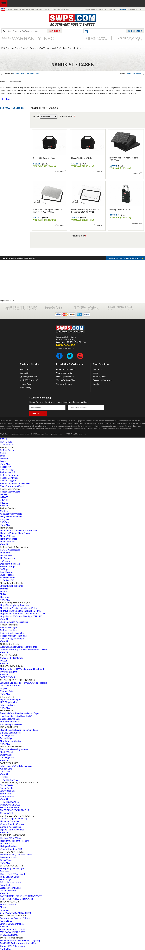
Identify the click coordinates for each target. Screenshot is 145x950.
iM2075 (4, 497)
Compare (59, 171)
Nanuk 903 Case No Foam (44, 158)
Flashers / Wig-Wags (10, 837)
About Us (112, 9)
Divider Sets (6, 555)
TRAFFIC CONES (9, 779)
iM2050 (4, 494)
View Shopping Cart (64, 373)
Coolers (4, 511)
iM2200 (4, 502)
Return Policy (25, 387)
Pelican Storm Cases (10, 491)
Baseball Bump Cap (10, 718)
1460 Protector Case (10, 48)
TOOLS (4, 776)
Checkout (134, 31)
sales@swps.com (30, 376)
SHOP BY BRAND (9, 807)
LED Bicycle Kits (8, 702)
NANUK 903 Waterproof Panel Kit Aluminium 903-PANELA (47, 210)
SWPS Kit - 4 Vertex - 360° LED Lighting (20, 940)
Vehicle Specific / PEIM (11, 849)
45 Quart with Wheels (11, 513)
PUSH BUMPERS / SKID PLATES (16, 898)
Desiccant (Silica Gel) (10, 563)
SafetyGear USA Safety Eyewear (16, 765)
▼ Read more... (6, 99)
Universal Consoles (9, 821)
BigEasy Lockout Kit (10, 732)
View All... (5, 463)
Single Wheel (6, 752)
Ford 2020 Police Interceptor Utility (18, 943)
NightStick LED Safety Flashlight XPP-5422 (22, 616)
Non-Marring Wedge (10, 740)
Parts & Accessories (10, 549)
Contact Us (101, 9)
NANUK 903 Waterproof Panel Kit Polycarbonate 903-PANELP (85, 210)
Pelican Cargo (7, 469)
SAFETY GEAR (7, 677)
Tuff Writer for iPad (10, 685)
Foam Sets (5, 552)
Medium (4, 458)
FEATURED (6, 441)
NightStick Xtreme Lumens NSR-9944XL (20, 610)
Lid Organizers (7, 558)
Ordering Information (65, 369)
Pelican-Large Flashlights (12, 638)
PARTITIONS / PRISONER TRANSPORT (21, 896)
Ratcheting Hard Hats (11, 724)
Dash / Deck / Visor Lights (13, 873)
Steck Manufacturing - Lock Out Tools (19, 729)
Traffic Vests (6, 785)
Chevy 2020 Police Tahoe (12, 945)
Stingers (4, 588)
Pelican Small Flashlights (12, 632)
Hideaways (5, 879)
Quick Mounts (7, 574)
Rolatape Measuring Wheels (14, 749)
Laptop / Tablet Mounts (12, 829)
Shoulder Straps (8, 566)
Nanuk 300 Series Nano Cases (22, 73)
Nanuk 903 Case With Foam (83, 158)
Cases (95, 373)
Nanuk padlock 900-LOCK (120, 209)
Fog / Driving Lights (10, 876)
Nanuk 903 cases (8, 535)
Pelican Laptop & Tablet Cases (15, 483)
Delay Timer (6, 860)
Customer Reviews (64, 384)
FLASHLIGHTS (7, 577)
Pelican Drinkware (9, 477)
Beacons (4, 871)
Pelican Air (5, 466)
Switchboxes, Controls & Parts (15, 918)
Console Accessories (10, 826)
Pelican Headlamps (9, 630)
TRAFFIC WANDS (9, 801)
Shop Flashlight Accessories (14, 621)
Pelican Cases (7, 450)
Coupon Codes (89, 9)
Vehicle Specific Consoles (12, 824)
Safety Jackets (7, 790)
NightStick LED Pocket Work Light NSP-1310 (23, 613)
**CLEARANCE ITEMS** (12, 932)
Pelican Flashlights (9, 627)
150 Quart (5, 522)
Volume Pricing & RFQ (65, 380)
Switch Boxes (6, 921)
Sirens (3, 907)
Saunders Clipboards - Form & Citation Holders (23, 682)
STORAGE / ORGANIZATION (15, 912)
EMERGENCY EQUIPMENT (14, 810)
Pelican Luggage (8, 480)
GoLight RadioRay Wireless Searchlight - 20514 (24, 649)
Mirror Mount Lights (10, 882)
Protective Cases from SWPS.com (35, 48)
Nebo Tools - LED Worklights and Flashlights (22, 668)
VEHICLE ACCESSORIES (12, 929)
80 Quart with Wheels (11, 516)
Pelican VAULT (7, 472)
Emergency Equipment (102, 380)
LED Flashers (6, 843)
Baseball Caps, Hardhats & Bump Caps (19, 713)
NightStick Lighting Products (14, 605)
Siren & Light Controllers (12, 923)
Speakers (4, 909)
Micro (3, 452)
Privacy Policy (26, 384)
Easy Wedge (6, 738)
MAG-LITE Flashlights (11, 657)
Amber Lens (6, 768)
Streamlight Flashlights (11, 585)
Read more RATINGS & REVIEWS (123, 258)
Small (2, 455)
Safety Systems (7, 704)
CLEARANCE (7, 444)
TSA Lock (5, 560)
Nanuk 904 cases (130, 73)
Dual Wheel (6, 754)
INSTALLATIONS (9, 934)
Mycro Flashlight (8, 671)
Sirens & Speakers (9, 904)
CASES (3, 439)
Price (4, 115)
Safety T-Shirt (7, 796)
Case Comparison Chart (12, 486)
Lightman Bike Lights (10, 699)
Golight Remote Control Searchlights (18, 646)
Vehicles (96, 384)
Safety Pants (6, 793)
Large (3, 461)
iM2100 (4, 499)
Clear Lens (5, 771)
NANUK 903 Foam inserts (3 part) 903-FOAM (123, 159)
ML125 (3, 660)
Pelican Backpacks (9, 475)
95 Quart (4, 519)
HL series (4, 596)
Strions (3, 591)
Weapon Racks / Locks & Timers (16, 854)
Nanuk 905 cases (8, 541)
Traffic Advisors (8, 890)
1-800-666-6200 (30, 380)
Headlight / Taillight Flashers (14, 840)
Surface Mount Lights (10, 887)
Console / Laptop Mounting (13, 818)
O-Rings (4, 569)
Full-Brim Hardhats (9, 721)
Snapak (3, 688)
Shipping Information (65, 376)
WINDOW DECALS (10, 804)
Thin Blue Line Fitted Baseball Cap (17, 716)
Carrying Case (7, 735)
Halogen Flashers (8, 846)
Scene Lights (6, 885)
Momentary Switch (9, 857)
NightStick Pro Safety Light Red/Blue (18, 608)
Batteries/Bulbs (99, 376)
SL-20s (3, 594)
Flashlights (97, 369)
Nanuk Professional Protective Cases (66, 48)
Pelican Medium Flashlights (13, 635)
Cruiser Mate (6, 691)
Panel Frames (6, 571)
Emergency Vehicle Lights (13, 868)
